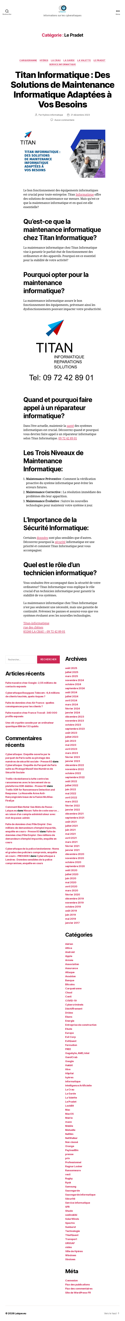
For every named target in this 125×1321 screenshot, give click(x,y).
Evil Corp (70, 1037)
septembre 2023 (75, 728)
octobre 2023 (73, 724)
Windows (70, 1255)
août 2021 (71, 821)
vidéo (68, 1247)
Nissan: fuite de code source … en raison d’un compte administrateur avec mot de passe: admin (32, 814)
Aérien (69, 944)
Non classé (71, 1142)
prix (67, 1158)
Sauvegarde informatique (80, 1194)
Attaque (70, 972)
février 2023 (72, 757)
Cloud (68, 992)
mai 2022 (70, 793)
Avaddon (70, 976)
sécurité (60, 542)
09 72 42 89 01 (67, 438)
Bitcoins (70, 984)
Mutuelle (70, 1130)
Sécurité (70, 1198)
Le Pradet (100, 60)
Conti (68, 996)
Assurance (71, 968)
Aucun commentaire (64, 120)
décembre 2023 (74, 716)
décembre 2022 (74, 765)
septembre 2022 (75, 777)
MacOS (69, 1113)
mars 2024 (71, 704)
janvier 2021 (72, 850)
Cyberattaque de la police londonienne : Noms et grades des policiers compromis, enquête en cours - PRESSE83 (32, 852)
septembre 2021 (74, 817)
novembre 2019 (74, 902)
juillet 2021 (71, 825)
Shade (69, 1210)
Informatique (85, 194)
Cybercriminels (74, 1004)
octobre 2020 (73, 862)
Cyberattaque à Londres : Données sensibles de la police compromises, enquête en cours (30, 860)
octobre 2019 (73, 906)
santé (70, 426)
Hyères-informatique (52, 114)
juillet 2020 (71, 874)
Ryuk (68, 1182)
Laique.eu (20, 1313)
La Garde (69, 60)
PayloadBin (71, 1150)
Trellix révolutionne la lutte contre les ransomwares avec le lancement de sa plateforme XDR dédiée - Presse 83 (27, 782)
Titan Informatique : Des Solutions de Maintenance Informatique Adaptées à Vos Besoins (62, 89)
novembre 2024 (74, 680)
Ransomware (73, 1170)
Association (72, 964)
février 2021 (72, 846)
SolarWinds (72, 1218)
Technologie (72, 1231)
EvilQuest (70, 1041)
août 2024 (71, 692)
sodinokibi (71, 1214)
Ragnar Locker (73, 1166)
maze (68, 1121)
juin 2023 (70, 740)
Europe (69, 1033)
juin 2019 (70, 914)
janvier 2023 (72, 761)
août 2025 (71, 668)
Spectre (70, 1223)
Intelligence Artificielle (78, 1085)
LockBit (69, 1105)
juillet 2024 (71, 696)
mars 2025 (71, 676)
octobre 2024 (73, 684)
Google (69, 1061)
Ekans (68, 1016)
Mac (67, 1109)
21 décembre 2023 (80, 114)
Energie (69, 1020)
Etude (68, 1028)
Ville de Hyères (74, 1251)
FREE (68, 1049)
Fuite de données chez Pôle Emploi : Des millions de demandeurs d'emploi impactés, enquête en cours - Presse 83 (30, 828)
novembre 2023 (74, 720)
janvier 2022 (72, 809)
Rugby (69, 1178)
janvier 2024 (72, 712)
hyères (44, 60)
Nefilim (69, 1134)
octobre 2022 (73, 773)
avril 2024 (71, 700)
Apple (68, 956)
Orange (69, 1146)
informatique (72, 1081)
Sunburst (70, 1227)
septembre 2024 (75, 688)
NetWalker (71, 1138)
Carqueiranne (28, 60)
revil (67, 1174)
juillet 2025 (71, 672)
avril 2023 (71, 749)
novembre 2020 (74, 858)
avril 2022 (71, 797)
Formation (71, 1045)
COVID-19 (71, 1000)
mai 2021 (70, 833)
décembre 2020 (74, 854)
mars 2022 (71, 801)
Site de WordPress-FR (78, 1292)
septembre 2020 (75, 866)
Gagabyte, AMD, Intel (77, 1053)
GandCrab (71, 1057)
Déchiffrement (73, 1008)
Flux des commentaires (78, 1288)
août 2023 (71, 732)
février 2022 (72, 805)
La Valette (84, 60)
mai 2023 (70, 745)
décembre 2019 (74, 898)
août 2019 (71, 910)
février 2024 (72, 708)
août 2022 (71, 781)
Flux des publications (77, 1284)
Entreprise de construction (81, 1024)
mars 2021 (71, 842)
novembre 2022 (74, 769)
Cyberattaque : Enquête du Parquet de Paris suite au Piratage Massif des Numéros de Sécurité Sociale (31, 769)
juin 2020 (70, 878)
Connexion (71, 1280)
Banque (69, 980)
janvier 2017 (72, 922)
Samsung (70, 1186)
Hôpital (69, 1073)
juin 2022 (70, 789)
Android (70, 952)
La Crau (56, 60)
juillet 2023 (71, 736)
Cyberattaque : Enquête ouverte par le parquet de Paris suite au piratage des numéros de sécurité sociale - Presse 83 (28, 758)
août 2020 (71, 870)
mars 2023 (71, 753)
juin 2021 (70, 829)
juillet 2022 (71, 785)
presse (69, 1154)
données (42, 538)
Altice (68, 948)
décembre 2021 (74, 813)
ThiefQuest (71, 1235)
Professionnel (73, 1162)
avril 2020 (71, 886)
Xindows (70, 1259)
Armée (69, 960)
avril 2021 (71, 838)
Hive (67, 1069)
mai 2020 (70, 882)
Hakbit (69, 1065)
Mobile (69, 1126)
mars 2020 (71, 890)
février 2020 (72, 894)
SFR (67, 1206)
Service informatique (62, 64)
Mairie (68, 1117)
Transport (71, 1239)
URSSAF (70, 1243)
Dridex (69, 1012)
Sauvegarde (72, 1190)
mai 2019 (70, 918)
